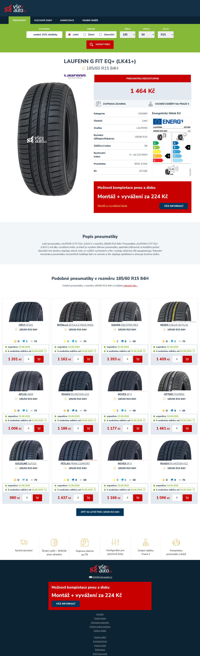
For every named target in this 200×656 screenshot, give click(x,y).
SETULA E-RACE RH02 (75, 325)
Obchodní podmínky (100, 621)
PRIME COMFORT (75, 463)
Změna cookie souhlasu (100, 626)
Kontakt (100, 613)
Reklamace (100, 649)
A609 (26, 394)
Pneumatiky (20, 20)
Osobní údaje (100, 617)
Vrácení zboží (100, 645)
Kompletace (72, 20)
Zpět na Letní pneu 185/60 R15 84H (100, 512)
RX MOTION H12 (75, 394)
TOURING (174, 394)
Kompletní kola (100, 641)
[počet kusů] (28, 359)
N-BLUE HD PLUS (174, 325)
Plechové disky (46, 20)
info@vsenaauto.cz (102, 576)
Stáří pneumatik (100, 653)
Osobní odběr (98, 20)
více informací (142, 197)
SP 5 (125, 394)
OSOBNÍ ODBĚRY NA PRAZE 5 (172, 104)
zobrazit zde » (130, 285)
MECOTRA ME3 (124, 325)
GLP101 (26, 463)
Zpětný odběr (100, 630)
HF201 (26, 325)
